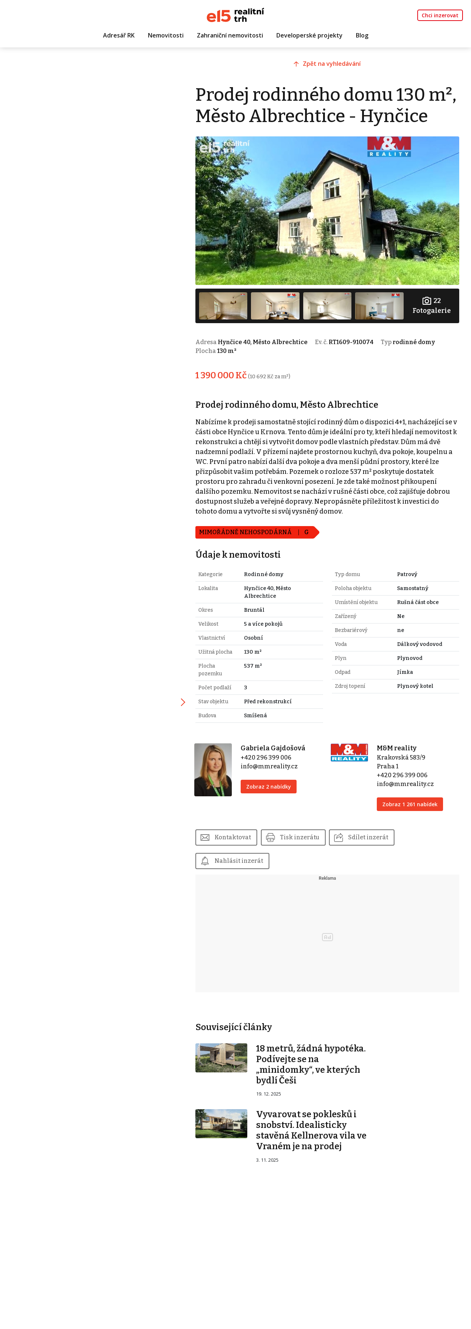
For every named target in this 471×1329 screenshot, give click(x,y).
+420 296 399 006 (269, 776)
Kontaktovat (237, 856)
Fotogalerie (432, 324)
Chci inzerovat (440, 15)
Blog (362, 36)
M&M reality (398, 767)
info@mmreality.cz (272, 785)
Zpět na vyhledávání (335, 65)
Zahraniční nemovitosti (230, 36)
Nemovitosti (166, 36)
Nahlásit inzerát (243, 879)
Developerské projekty (309, 36)
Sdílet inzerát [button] (373, 856)
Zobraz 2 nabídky (272, 805)
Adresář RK (119, 36)
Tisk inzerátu (304, 856)
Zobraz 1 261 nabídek (411, 823)
